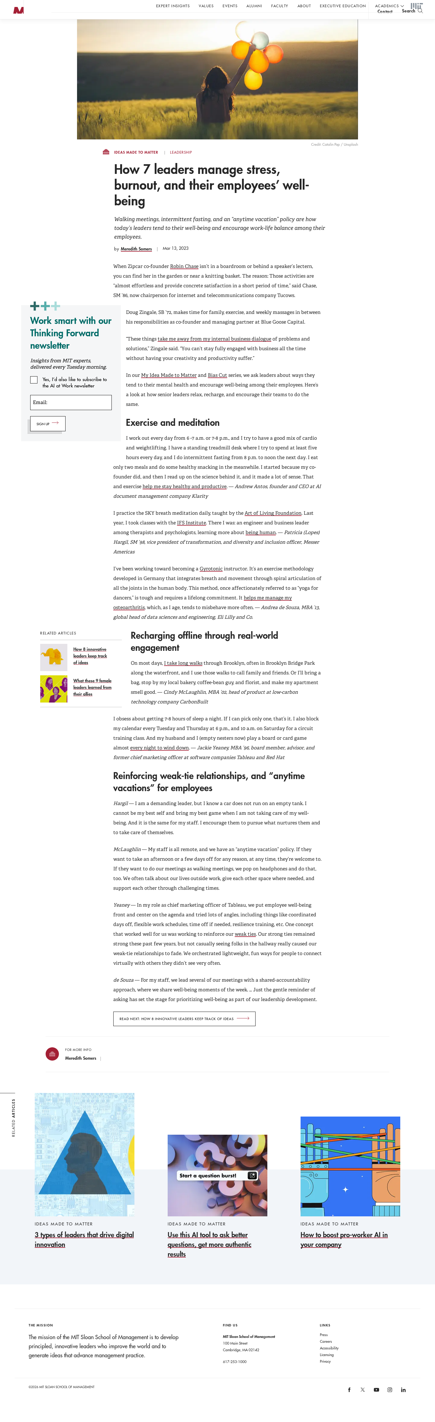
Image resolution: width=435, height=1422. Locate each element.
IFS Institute (191, 535)
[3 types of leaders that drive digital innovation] (84, 1183)
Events (230, 5)
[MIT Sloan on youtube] (375, 1405)
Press (324, 1346)
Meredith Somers (136, 261)
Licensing (327, 1366)
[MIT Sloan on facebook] (349, 1404)
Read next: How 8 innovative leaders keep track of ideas (177, 1031)
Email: (40, 414)
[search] (412, 21)
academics (387, 5)
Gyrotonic (211, 581)
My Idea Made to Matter (169, 387)
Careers (326, 1353)
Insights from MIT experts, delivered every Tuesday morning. (68, 376)
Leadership (181, 164)
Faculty (279, 5)
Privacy (325, 1373)
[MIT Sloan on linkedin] (403, 1404)
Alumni (254, 5)
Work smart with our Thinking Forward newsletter (70, 345)
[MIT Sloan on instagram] (389, 1404)
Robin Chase (184, 278)
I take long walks (183, 675)
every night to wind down (159, 760)
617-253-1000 (234, 1373)
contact (385, 22)
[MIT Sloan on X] (362, 1404)
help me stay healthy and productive (185, 498)
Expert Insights (173, 5)
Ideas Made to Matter (136, 164)
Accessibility (329, 1360)
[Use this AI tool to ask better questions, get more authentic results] (217, 1209)
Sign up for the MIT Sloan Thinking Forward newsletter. (204, 21)
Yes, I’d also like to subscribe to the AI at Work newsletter (75, 391)
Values (206, 5)
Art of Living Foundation (273, 525)
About (304, 5)
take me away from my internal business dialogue (214, 351)
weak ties (245, 946)
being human (261, 544)
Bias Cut (217, 387)
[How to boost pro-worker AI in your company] (350, 1195)
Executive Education (343, 5)
